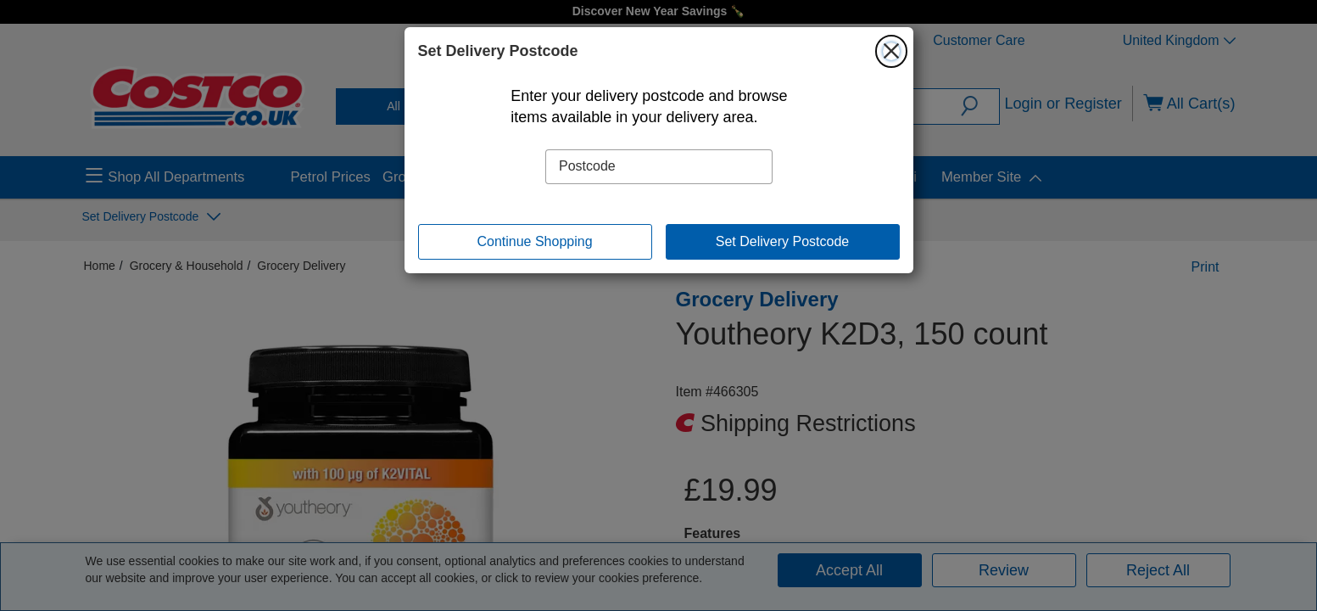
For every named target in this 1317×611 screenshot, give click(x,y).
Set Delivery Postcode (782, 241)
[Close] (891, 50)
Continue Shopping (534, 241)
